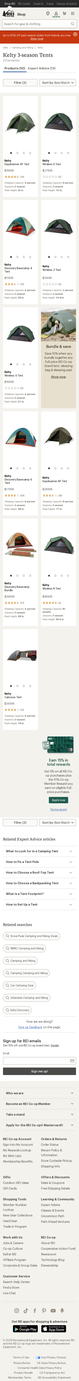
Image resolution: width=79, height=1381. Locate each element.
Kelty (5, 47)
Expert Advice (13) (41, 68)
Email (6, 1053)
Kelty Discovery (17, 1010)
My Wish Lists (12, 1156)
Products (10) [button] (14, 68)
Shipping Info (50, 1166)
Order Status (50, 1144)
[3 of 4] (24, 153)
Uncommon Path (52, 1216)
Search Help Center (16, 1282)
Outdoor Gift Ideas (16, 1182)
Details (55, 1045)
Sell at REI (9, 1254)
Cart (64, 13)
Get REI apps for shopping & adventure (39, 1321)
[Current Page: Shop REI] (10, 3)
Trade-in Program (14, 1226)
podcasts (62, 1311)
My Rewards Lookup (17, 1150)
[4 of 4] (30, 153)
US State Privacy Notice (51, 1363)
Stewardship (49, 1265)
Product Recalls (23, 1372)
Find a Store (11, 1287)
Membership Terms (19, 1377)
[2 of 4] (17, 153)
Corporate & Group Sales (20, 1265)
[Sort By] (57, 82)
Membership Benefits (18, 1161)
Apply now (58, 800)
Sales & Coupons (53, 1182)
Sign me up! (39, 1071)
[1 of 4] (11, 153)
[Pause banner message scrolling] (75, 34)
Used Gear (10, 1221)
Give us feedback (30, 1027)
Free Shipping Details (55, 1188)
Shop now (58, 377)
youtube (53, 1311)
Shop (21, 14)
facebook (35, 1311)
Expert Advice (50, 1205)
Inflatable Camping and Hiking (26, 998)
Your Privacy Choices (51, 1357)
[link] (20, 126)
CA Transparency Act (52, 1372)
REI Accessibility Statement (54, 1377)
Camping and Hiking (23, 47)
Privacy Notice (22, 1363)
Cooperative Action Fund (58, 1248)
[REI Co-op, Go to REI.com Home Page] (8, 13)
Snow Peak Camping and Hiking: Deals (31, 936)
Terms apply (58, 809)
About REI (48, 1243)
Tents (40, 47)
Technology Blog (52, 1259)
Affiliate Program (14, 1259)
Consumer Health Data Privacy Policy (39, 1367)
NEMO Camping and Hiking (24, 948)
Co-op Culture (13, 1248)
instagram (17, 1311)
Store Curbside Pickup (56, 1160)
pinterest (44, 1311)
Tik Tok (26, 1311)
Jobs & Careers (13, 1243)
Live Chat (9, 1293)
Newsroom (48, 1254)
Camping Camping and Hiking (26, 973)
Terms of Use (21, 1357)
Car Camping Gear (19, 985)
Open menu (72, 13)
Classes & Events (52, 1210)
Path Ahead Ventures (55, 1221)
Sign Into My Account (18, 1144)
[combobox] (39, 23)
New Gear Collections (18, 1215)
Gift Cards (10, 1188)
